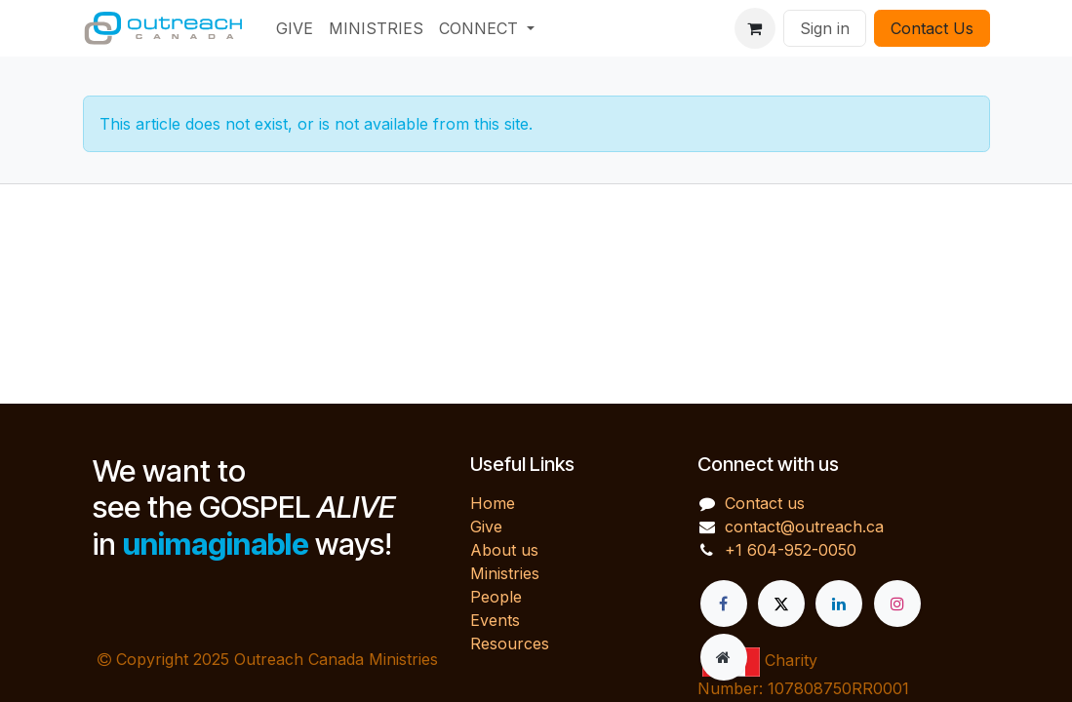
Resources (509, 643)
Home (492, 503)
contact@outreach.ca (804, 526)
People (496, 596)
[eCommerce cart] (755, 28)
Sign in (825, 28)
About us (504, 550)
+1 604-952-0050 (790, 550)
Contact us (765, 503)
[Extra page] (723, 657)
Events (495, 620)
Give (486, 526)
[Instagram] (897, 603)
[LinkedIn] (838, 603)
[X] (781, 603)
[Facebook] (723, 603)
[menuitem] (294, 28)
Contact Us (932, 28)
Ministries (504, 573)
